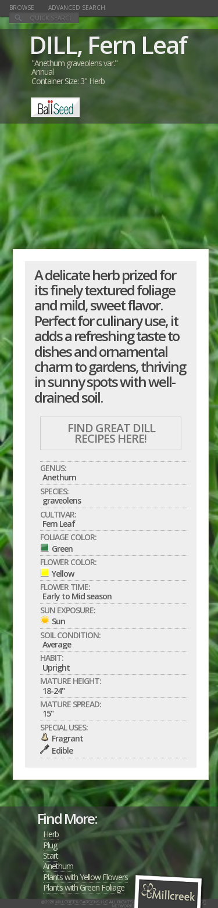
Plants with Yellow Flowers (85, 876)
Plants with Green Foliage (83, 887)
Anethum (58, 865)
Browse (21, 7)
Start (50, 855)
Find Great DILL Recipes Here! (111, 433)
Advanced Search (76, 7)
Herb (51, 834)
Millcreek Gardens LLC (81, 902)
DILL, (55, 44)
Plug (50, 845)
